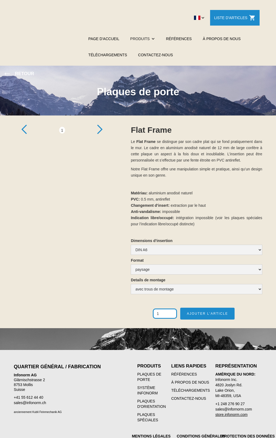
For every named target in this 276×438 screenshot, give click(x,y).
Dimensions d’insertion (151, 241)
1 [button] (62, 130)
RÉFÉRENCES (179, 39)
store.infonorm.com (231, 414)
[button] (199, 18)
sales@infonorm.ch (30, 403)
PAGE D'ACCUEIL (103, 39)
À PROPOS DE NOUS (222, 39)
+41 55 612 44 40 (28, 397)
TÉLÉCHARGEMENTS (107, 55)
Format (137, 260)
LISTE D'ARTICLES (235, 17)
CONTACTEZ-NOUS (155, 55)
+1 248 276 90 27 (230, 404)
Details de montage (148, 280)
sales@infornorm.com (233, 409)
